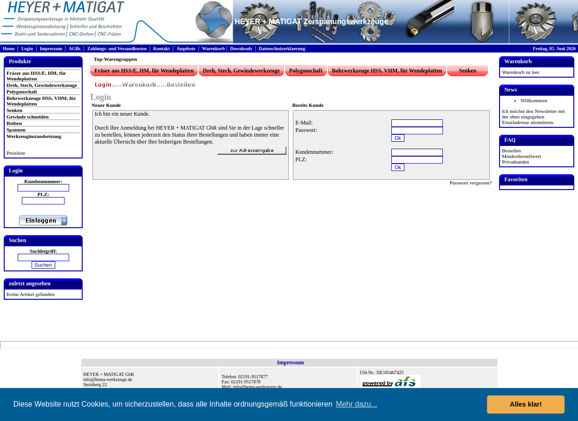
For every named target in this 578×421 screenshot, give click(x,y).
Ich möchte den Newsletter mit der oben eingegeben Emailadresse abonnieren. (533, 116)
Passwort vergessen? (471, 182)
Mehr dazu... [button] (356, 404)
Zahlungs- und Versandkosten (117, 48)
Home (9, 48)
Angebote (185, 48)
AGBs (75, 48)
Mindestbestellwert (521, 156)
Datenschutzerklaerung (282, 48)
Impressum (50, 48)
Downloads (241, 48)
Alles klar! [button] (526, 404)
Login (27, 48)
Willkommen (533, 100)
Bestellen (511, 150)
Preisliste (15, 153)
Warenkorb (213, 48)
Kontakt (161, 48)
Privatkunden (515, 161)
